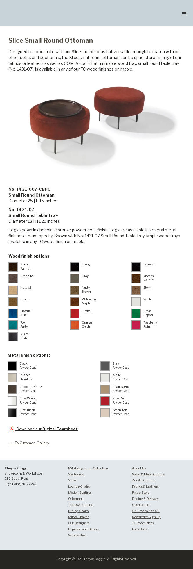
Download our (46, 428)
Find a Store (140, 492)
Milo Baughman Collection (88, 468)
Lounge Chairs (79, 486)
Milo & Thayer (78, 517)
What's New (77, 535)
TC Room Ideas (143, 523)
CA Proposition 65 (146, 511)
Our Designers (78, 523)
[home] (36, 4)
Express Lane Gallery (83, 529)
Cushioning (140, 505)
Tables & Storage (80, 505)
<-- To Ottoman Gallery (29, 442)
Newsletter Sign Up (146, 517)
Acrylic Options (143, 480)
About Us (139, 468)
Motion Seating (79, 492)
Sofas (72, 480)
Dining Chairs (78, 511)
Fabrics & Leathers (145, 486)
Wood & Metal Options (148, 474)
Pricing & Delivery (145, 499)
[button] (184, 13)
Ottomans (75, 499)
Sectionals (76, 474)
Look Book (139, 529)
